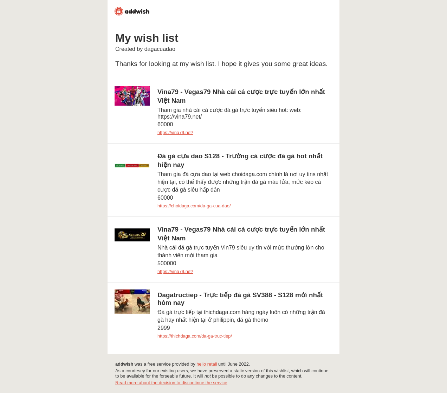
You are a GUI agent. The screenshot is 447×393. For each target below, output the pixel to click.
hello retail (206, 364)
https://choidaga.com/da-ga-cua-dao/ (194, 205)
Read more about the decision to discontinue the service (171, 382)
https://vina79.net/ (175, 132)
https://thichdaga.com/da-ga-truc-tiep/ (194, 336)
